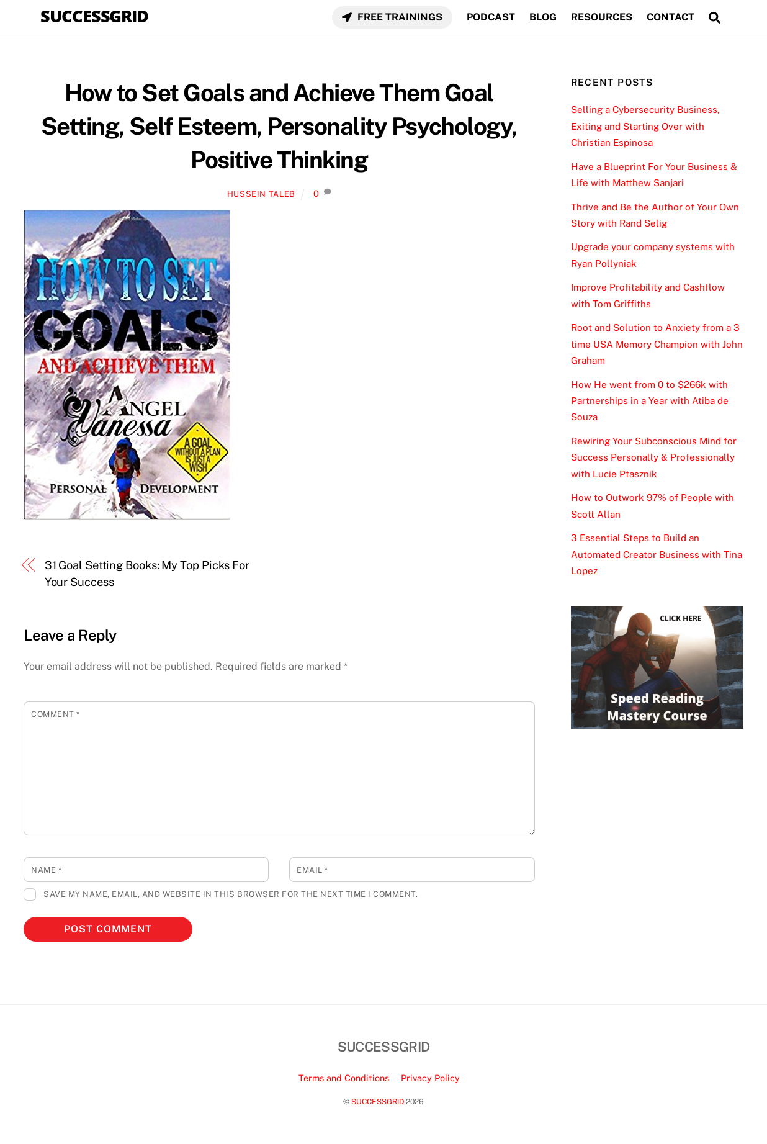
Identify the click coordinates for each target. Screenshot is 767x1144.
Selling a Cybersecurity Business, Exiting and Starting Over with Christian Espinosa (645, 126)
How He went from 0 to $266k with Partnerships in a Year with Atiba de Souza (650, 401)
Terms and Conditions (343, 1078)
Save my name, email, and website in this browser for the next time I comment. (230, 894)
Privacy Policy (430, 1078)
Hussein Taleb (261, 194)
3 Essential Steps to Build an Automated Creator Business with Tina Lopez (656, 554)
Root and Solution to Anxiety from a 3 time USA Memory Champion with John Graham (657, 344)
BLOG (543, 17)
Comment (55, 714)
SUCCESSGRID (377, 1101)
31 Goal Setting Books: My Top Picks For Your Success (147, 573)
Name (46, 870)
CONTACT (670, 17)
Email (312, 870)
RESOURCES (601, 17)
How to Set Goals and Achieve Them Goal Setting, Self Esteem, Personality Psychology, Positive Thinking (279, 126)
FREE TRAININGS (392, 17)
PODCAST (491, 17)
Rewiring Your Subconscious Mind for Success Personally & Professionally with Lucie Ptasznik (654, 457)
